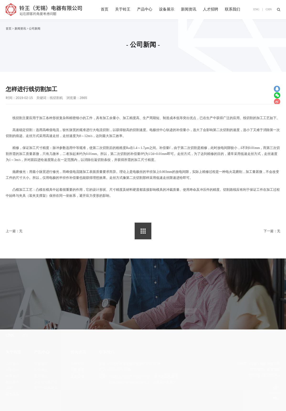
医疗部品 (41, 376)
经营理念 (12, 370)
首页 (104, 9)
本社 (25, 335)
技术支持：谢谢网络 (265, 370)
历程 (9, 388)
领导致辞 (12, 376)
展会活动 (77, 376)
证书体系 (12, 394)
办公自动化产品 (46, 382)
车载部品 (41, 364)
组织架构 (12, 382)
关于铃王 (122, 9)
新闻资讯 (188, 9)
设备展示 (166, 9)
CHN (269, 9)
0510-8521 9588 (99, 310)
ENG (257, 9)
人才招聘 (210, 9)
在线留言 (186, 310)
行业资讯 (77, 370)
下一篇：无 (272, 231)
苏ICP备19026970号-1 (264, 376)
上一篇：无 (14, 231)
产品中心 (144, 9)
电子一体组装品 (46, 388)
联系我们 (232, 9)
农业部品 (41, 370)
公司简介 (12, 364)
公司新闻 (77, 364)
